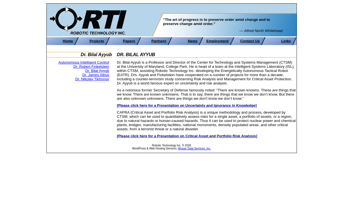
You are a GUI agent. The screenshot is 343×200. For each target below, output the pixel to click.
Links (286, 41)
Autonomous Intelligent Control (83, 62)
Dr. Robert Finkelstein (91, 66)
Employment (218, 41)
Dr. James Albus (95, 75)
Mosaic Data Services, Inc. (194, 148)
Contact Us (250, 41)
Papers (129, 41)
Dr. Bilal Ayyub (97, 71)
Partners (158, 41)
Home (68, 41)
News (193, 41)
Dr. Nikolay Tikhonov (92, 79)
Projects (97, 41)
